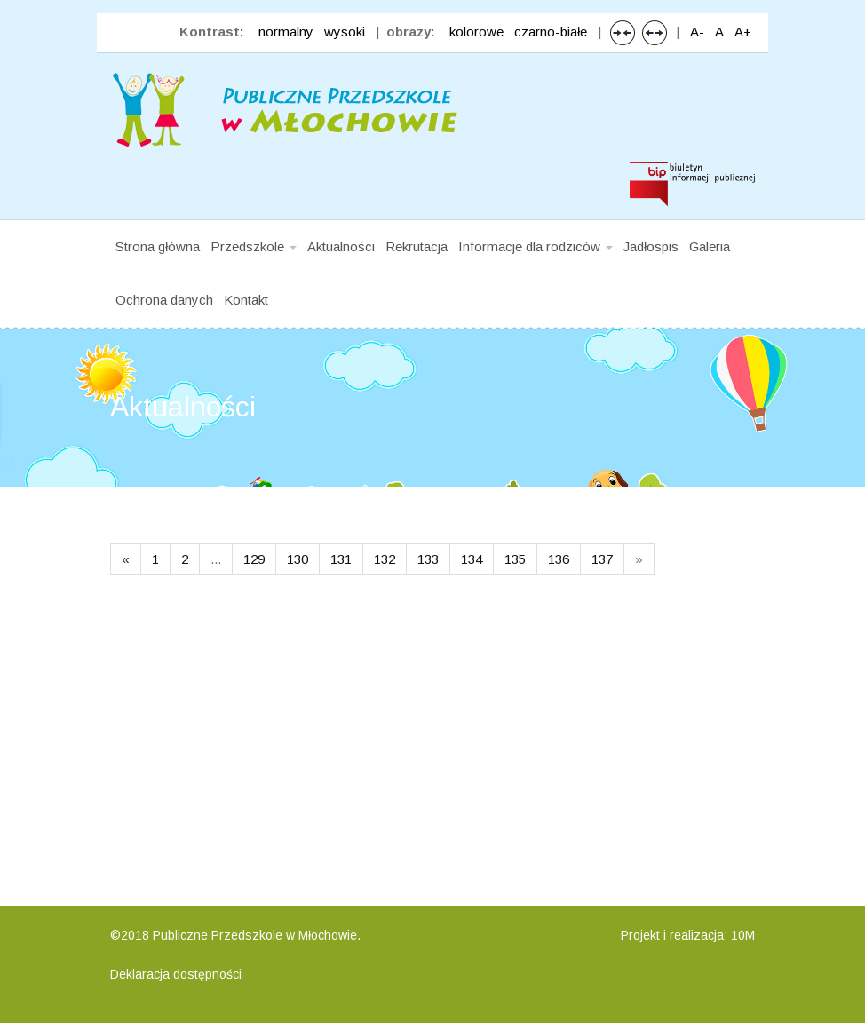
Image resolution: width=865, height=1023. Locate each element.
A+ (742, 31)
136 (558, 559)
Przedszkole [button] (253, 246)
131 (341, 559)
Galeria (709, 246)
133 (428, 559)
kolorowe (476, 31)
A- (697, 31)
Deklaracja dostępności (176, 974)
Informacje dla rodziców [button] (535, 246)
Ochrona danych (164, 299)
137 (602, 559)
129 (254, 559)
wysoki (344, 31)
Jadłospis (651, 246)
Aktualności (341, 246)
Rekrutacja (416, 246)
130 (297, 559)
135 (515, 559)
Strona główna (157, 246)
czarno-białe (550, 31)
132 (384, 559)
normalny (285, 31)
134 (471, 559)
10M (743, 935)
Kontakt (246, 299)
